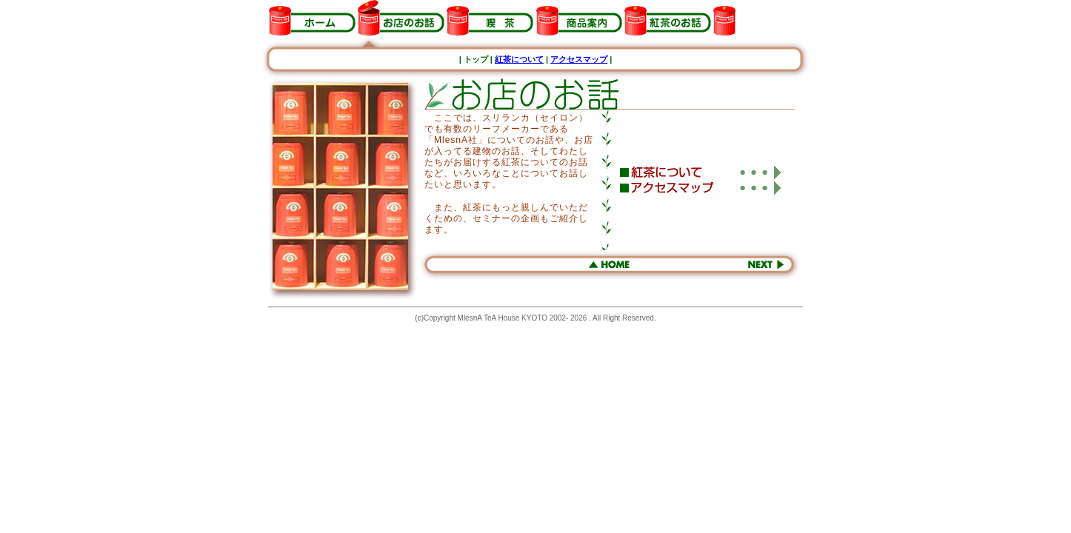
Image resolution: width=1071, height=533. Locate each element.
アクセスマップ (578, 59)
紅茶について (519, 59)
